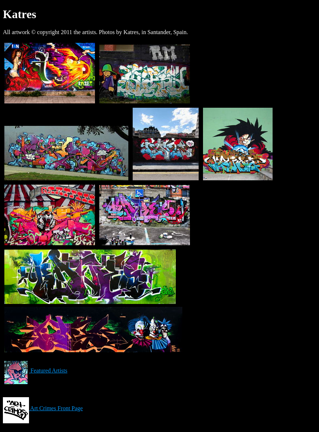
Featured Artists (35, 370)
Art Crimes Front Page (43, 408)
